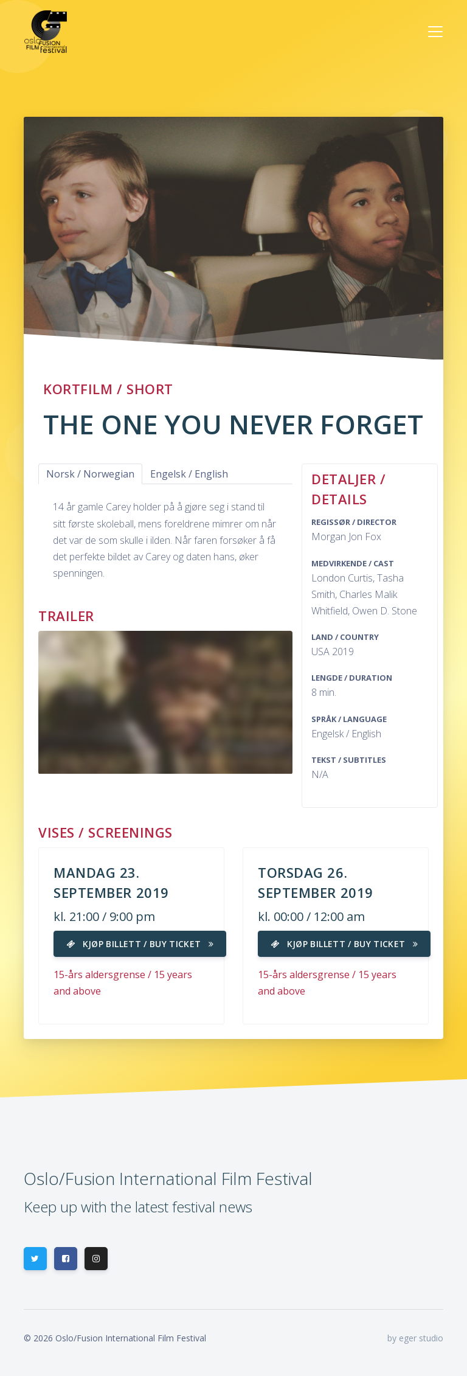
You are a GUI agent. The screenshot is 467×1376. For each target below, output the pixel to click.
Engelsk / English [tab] (189, 474)
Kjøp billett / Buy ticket (139, 944)
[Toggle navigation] (435, 31)
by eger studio (415, 1338)
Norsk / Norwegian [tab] (90, 474)
